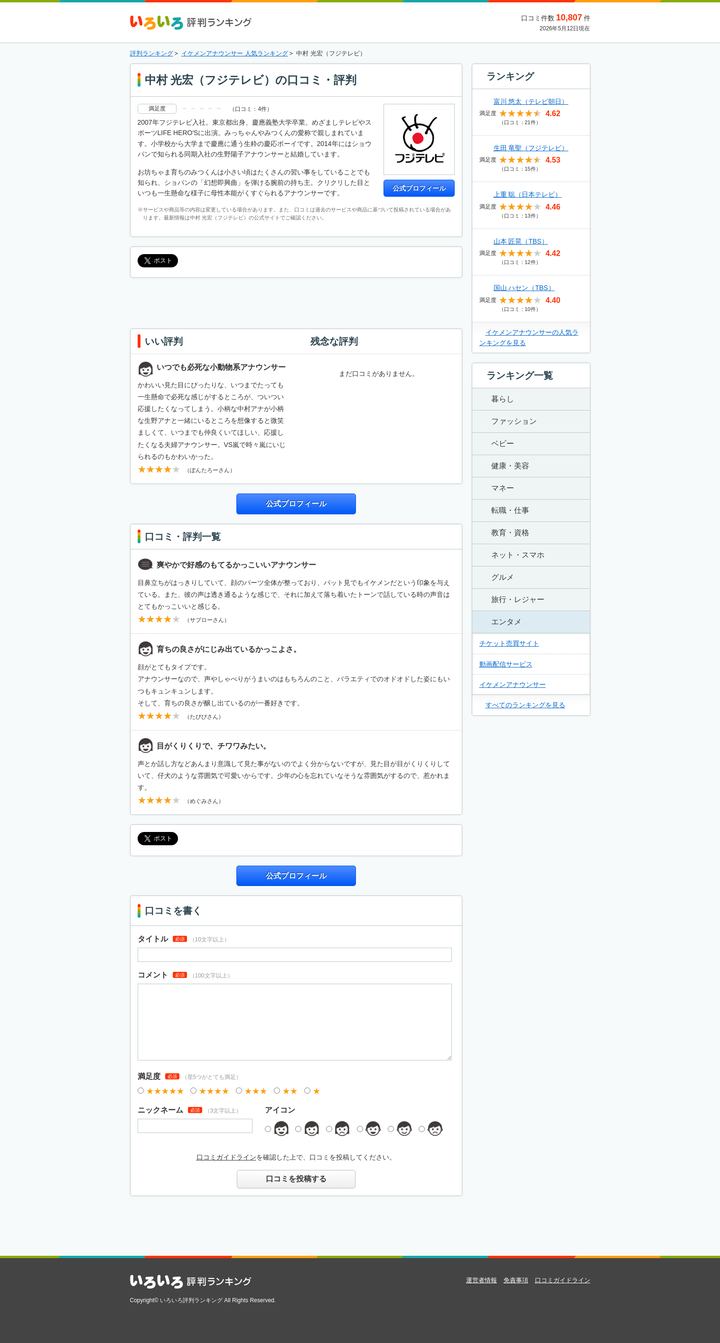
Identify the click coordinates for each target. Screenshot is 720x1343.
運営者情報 (481, 1280)
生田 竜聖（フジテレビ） (531, 148)
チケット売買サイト (509, 643)
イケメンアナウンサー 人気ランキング (234, 53)
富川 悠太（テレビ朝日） (531, 101)
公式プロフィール (419, 188)
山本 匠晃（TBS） (521, 241)
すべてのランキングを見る (525, 705)
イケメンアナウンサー (512, 684)
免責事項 (516, 1280)
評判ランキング (151, 53)
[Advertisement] (296, 301)
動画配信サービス (506, 664)
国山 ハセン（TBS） (524, 288)
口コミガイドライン (226, 1157)
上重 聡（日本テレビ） (528, 194)
